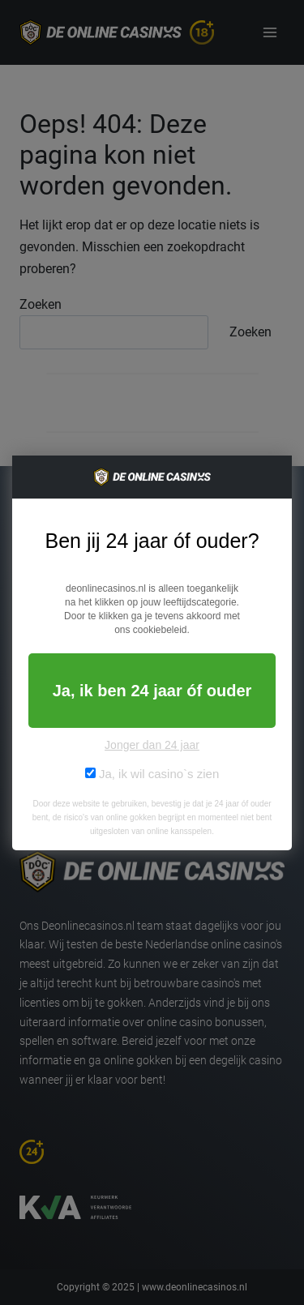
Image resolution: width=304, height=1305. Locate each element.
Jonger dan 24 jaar (152, 744)
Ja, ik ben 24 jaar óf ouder (152, 691)
